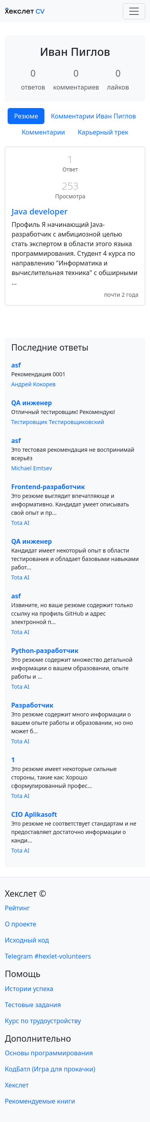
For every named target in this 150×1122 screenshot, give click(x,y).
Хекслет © (25, 893)
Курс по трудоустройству (43, 1020)
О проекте (20, 924)
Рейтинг (17, 908)
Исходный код (27, 940)
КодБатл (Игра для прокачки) (50, 1069)
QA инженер (31, 402)
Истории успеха (29, 988)
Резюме (26, 116)
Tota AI (20, 522)
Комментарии (43, 132)
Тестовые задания (33, 1004)
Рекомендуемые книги (40, 1101)
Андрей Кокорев (33, 384)
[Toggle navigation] (134, 11)
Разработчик (32, 705)
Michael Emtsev (31, 468)
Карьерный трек (103, 132)
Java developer (40, 211)
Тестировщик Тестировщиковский (57, 422)
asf (16, 365)
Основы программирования (49, 1053)
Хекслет (16, 1085)
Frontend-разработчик (48, 486)
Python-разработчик (44, 650)
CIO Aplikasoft (34, 814)
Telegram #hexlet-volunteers (48, 956)
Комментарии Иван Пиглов (93, 116)
